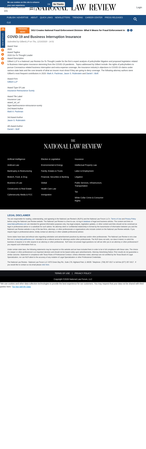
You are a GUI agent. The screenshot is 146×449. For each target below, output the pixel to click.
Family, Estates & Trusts (52, 171)
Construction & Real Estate (19, 189)
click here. (46, 265)
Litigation (79, 177)
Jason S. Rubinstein (73, 73)
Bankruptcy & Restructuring (19, 171)
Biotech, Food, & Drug (17, 177)
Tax (76, 192)
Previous (128, 30)
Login (139, 7)
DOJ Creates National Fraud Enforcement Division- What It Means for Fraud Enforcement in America (82, 30)
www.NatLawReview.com (17, 224)
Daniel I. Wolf (92, 73)
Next (131, 30)
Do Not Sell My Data (22, 287)
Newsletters (62, 17)
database (86, 221)
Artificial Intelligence (16, 159)
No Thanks (58, 4)
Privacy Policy (130, 219)
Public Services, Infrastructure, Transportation (88, 184)
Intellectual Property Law (86, 165)
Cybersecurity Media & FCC (20, 194)
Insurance (79, 159)
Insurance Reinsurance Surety (21, 90)
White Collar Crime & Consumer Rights (89, 199)
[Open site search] (135, 19)
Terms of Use (116, 219)
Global (44, 183)
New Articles (3, 39)
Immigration (46, 194)
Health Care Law (48, 189)
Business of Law (14, 183)
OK (48, 4)
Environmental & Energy (52, 165)
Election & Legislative (50, 159)
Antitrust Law (13, 165)
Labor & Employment (84, 171)
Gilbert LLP (12, 82)
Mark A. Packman (15, 111)
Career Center (93, 17)
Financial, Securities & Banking (55, 177)
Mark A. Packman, (55, 73)
